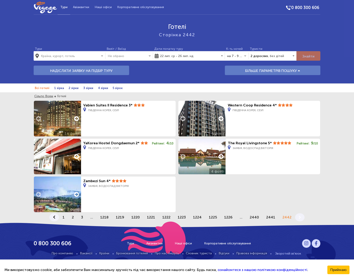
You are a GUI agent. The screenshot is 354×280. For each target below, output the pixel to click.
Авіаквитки (81, 7)
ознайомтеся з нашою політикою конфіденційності (262, 270)
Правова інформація (251, 253)
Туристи (256, 49)
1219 (120, 217)
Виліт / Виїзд (116, 49)
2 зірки (74, 88)
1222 (166, 217)
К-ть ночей (234, 49)
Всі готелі (42, 88)
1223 (182, 217)
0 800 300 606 (305, 7)
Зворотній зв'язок (288, 253)
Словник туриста (199, 253)
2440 (254, 217)
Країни (104, 253)
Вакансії (86, 253)
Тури (64, 7)
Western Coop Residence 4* (252, 105)
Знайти (308, 56)
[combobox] (67, 56)
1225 (213, 217)
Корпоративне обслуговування (140, 7)
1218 (104, 217)
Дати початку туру (168, 49)
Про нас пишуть (167, 253)
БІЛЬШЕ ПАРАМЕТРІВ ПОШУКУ (272, 71)
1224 (197, 217)
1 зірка (59, 88)
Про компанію (62, 253)
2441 (270, 217)
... (91, 217)
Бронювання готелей (132, 253)
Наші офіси (103, 7)
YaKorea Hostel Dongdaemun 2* (111, 143)
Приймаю (338, 270)
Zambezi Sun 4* (97, 181)
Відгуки (224, 253)
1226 (228, 217)
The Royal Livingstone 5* (250, 143)
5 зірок (118, 88)
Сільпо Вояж (43, 96)
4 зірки (103, 88)
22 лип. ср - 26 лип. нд (176, 56)
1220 (135, 217)
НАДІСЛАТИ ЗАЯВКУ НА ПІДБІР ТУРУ (81, 71)
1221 (151, 217)
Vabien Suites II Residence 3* (108, 105)
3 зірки (88, 88)
